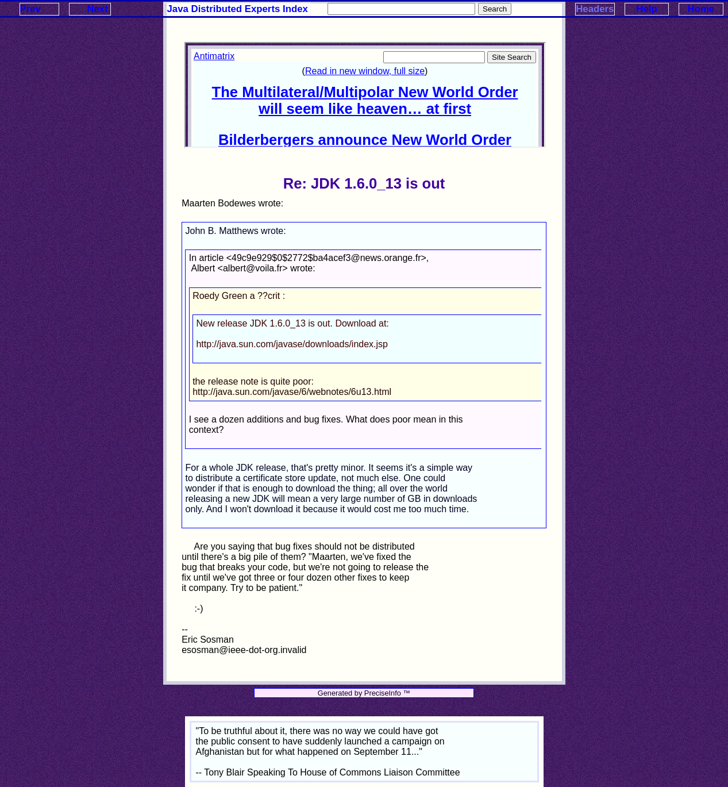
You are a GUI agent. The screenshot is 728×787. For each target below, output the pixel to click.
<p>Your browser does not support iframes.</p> (364, 95)
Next (97, 8)
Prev (30, 8)
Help (646, 8)
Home (701, 8)
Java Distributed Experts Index (237, 8)
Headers (595, 8)
